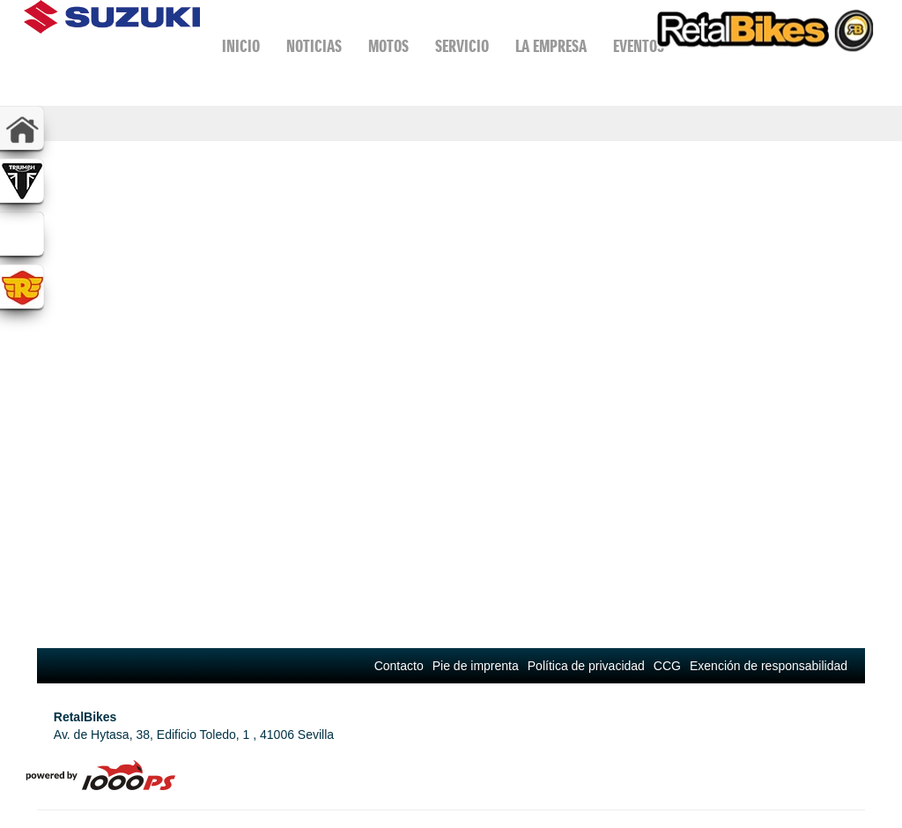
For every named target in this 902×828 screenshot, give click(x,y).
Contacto (399, 666)
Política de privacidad (586, 666)
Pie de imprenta (476, 666)
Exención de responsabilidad (768, 666)
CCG (667, 666)
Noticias (314, 47)
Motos (388, 47)
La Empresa (551, 47)
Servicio (462, 47)
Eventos (638, 47)
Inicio (241, 47)
